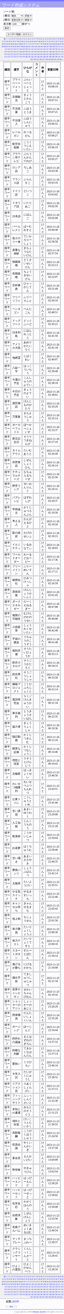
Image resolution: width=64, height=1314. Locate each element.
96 (17, 46)
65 (14, 44)
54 (52, 41)
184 (38, 57)
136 (14, 52)
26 (54, 39)
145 (41, 52)
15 (31, 39)
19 (39, 39)
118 (20, 49)
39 (20, 41)
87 (60, 44)
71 (26, 44)
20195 (15, 1301)
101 (29, 46)
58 (60, 41)
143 (35, 52)
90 (5, 46)
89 (3, 46)
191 (59, 57)
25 (52, 39)
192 (62, 57)
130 (56, 49)
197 (43, 59)
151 (59, 52)
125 (41, 49)
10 (20, 39)
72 (28, 44)
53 (50, 41)
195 (37, 59)
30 (62, 39)
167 (47, 54)
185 (41, 57)
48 (39, 41)
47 (37, 41)
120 (26, 49)
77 (39, 44)
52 (48, 41)
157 (17, 54)
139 (23, 52)
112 (62, 46)
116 (14, 49)
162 (32, 54)
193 (31, 59)
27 (56, 39)
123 (35, 49)
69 (22, 44)
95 (15, 46)
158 (20, 54)
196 (40, 59)
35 (11, 41)
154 (8, 54)
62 (7, 44)
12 (24, 39)
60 (3, 44)
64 (11, 44)
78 (41, 44)
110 (56, 46)
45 (33, 41)
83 (52, 44)
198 (46, 59)
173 (5, 57)
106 (44, 46)
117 (17, 49)
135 (11, 52)
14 (28, 39)
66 (16, 44)
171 (59, 54)
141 (29, 52)
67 (18, 44)
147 (47, 52)
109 (53, 46)
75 (35, 44)
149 (53, 52)
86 (58, 44)
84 (54, 44)
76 (37, 44)
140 (26, 52)
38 (18, 41)
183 (35, 57)
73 (31, 44)
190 (56, 57)
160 (26, 54)
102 (32, 46)
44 (31, 41)
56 (56, 41)
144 (38, 52)
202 (58, 59)
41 (24, 41)
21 (43, 39)
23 (48, 39)
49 (41, 41)
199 (49, 59)
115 (11, 49)
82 (50, 44)
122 (32, 49)
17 (35, 39)
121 (29, 49)
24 (50, 39)
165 (41, 54)
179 (23, 57)
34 (9, 41)
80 (45, 44)
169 (53, 54)
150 (56, 52)
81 (48, 44)
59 (62, 41)
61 (5, 44)
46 (35, 41)
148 (50, 52)
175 (11, 57)
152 (62, 52)
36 (14, 41)
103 (35, 46)
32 (5, 41)
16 (33, 39)
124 (38, 49)
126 (44, 49)
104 (38, 46)
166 (44, 54)
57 (58, 41)
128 (50, 49)
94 (13, 46)
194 (34, 59)
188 (50, 57)
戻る (11, 1307)
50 (43, 41)
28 (58, 39)
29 (60, 39)
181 (29, 57)
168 (50, 54)
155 (11, 54)
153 (5, 54)
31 (3, 41)
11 (22, 39)
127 (47, 49)
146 (44, 52)
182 (32, 57)
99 (24, 46)
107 (47, 46)
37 (16, 41)
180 (26, 57)
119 (23, 49)
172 (62, 54)
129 (53, 49)
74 (33, 44)
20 (41, 39)
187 (47, 57)
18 (37, 39)
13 (26, 39)
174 (8, 57)
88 (62, 44)
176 (14, 57)
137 (17, 52)
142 (32, 52)
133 (5, 52)
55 (54, 41)
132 (62, 49)
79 (43, 44)
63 (9, 44)
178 (20, 57)
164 (38, 54)
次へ (61, 59)
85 (56, 44)
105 (41, 46)
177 (17, 57)
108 (50, 46)
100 (26, 46)
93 (11, 46)
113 (6, 49)
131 (59, 49)
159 (23, 54)
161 (29, 54)
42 (26, 41)
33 (7, 41)
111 (59, 46)
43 (28, 41)
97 (20, 46)
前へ (5, 39)
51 (45, 41)
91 (7, 46)
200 (52, 59)
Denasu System (39, 1311)
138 (20, 52)
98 (22, 46)
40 (22, 41)
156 (14, 54)
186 (44, 57)
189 (53, 57)
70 (24, 44)
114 (9, 49)
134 (8, 52)
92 (9, 46)
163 (35, 54)
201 (55, 59)
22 (45, 39)
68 (20, 44)
